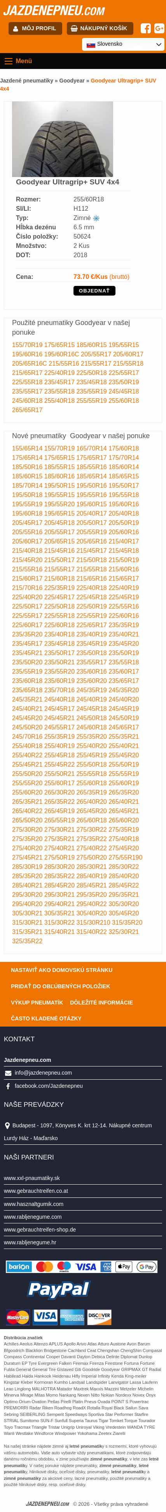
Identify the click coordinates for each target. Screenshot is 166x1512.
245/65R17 (123, 727)
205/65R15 (60, 541)
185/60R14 (123, 467)
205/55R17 (97, 354)
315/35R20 (127, 922)
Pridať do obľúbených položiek (60, 986)
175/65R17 (92, 457)
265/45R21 (123, 811)
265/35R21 (28, 801)
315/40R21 (60, 932)
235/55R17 (28, 391)
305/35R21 (60, 913)
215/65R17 (28, 373)
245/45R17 (60, 708)
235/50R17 (60, 653)
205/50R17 (92, 522)
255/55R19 (92, 400)
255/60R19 (123, 783)
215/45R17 (92, 550)
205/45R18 (60, 522)
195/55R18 (123, 495)
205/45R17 (28, 522)
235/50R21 (60, 662)
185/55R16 (92, 467)
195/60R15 (92, 504)
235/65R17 (123, 681)
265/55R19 (60, 820)
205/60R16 (123, 532)
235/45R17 (60, 382)
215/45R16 (60, 550)
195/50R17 (123, 485)
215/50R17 (60, 560)
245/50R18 (92, 718)
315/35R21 (28, 932)
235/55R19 (92, 391)
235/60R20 (92, 681)
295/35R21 (123, 894)
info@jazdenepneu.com (43, 1073)
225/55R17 (123, 373)
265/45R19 (60, 811)
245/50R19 (123, 718)
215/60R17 (28, 578)
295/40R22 (92, 904)
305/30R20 (123, 904)
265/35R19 (92, 792)
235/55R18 (60, 391)
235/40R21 (123, 634)
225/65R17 (92, 625)
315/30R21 (28, 922)
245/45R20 (28, 718)
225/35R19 (60, 588)
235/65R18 (28, 690)
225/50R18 (92, 373)
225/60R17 (28, 625)
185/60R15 (92, 345)
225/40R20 (28, 597)
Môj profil (39, 28)
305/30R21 (28, 913)
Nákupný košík (103, 28)
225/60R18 (60, 625)
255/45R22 (60, 764)
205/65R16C (30, 363)
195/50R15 (60, 485)
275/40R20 (28, 848)
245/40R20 (123, 699)
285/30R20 (60, 867)
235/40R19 (92, 634)
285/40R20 (123, 876)
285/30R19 (28, 867)
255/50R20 (28, 774)
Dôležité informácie (101, 1002)
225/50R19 (92, 606)
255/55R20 (28, 783)
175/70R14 (123, 457)
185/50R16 (28, 467)
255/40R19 (60, 746)
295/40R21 (60, 904)
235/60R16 (92, 671)
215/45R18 (123, 550)
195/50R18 (28, 495)
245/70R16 (28, 736)
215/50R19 (123, 560)
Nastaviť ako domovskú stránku (61, 970)
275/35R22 (92, 839)
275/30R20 (28, 829)
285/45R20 (60, 885)
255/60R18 (123, 400)
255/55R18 (92, 774)
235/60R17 (123, 671)
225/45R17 (60, 597)
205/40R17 (92, 513)
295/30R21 (60, 894)
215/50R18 (92, 560)
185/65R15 (123, 476)
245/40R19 (92, 699)
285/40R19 (92, 876)
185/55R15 (60, 467)
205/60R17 (128, 354)
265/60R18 (92, 820)
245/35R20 (123, 690)
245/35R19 (92, 690)
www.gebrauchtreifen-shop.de (40, 1229)
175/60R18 (123, 448)
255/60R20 (28, 792)
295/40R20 (28, 904)
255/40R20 (92, 746)
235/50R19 (123, 382)
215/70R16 (28, 588)
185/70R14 (28, 485)
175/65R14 (28, 457)
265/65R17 (27, 410)
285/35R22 (60, 876)
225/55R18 (28, 382)
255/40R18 (60, 400)
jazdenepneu (53, 10)
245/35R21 (28, 699)
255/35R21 (123, 736)
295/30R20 (28, 894)
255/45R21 (28, 764)
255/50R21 (60, 774)
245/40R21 (28, 708)
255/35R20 (92, 736)
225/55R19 (92, 615)
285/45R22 (123, 885)
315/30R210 (94, 922)
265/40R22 (28, 811)
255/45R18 (60, 755)
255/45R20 (123, 755)
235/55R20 (60, 671)
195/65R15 (60, 513)
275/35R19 (123, 829)
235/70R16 (60, 690)
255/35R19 (60, 736)
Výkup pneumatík (37, 1002)
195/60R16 (28, 354)
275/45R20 (123, 848)
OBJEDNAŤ (94, 291)
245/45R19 (123, 708)
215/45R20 (28, 560)
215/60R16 (123, 569)
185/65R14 (92, 476)
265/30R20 (60, 792)
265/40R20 (92, 801)
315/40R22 (92, 932)
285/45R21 (92, 885)
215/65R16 (92, 578)
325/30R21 (123, 932)
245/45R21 (60, 718)
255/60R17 (60, 783)
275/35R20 (28, 839)
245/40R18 (60, 699)
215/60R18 (60, 578)
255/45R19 (92, 755)
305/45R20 (123, 913)
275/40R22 (92, 848)
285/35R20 (28, 876)
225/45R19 (123, 597)
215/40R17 (123, 541)
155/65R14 (28, 448)
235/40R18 (60, 634)
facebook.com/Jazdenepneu (49, 1086)
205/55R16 (28, 532)
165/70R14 (92, 448)
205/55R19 (92, 532)
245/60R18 (28, 400)
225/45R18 (92, 597)
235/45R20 (123, 643)
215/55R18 (128, 363)
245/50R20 (28, 727)
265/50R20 (28, 820)
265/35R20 (123, 792)
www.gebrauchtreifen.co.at (36, 1191)
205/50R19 (123, 522)
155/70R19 (28, 345)
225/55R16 (123, 606)
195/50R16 (92, 485)
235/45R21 (28, 653)
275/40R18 (123, 839)
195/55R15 (123, 345)
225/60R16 (123, 615)
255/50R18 (92, 764)
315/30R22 (60, 922)
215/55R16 (65, 363)
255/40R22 (28, 755)
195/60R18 (28, 513)
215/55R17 (97, 363)
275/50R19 (60, 857)
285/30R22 (123, 867)
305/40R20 (92, 913)
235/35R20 (28, 634)
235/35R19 (123, 625)
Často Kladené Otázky (46, 1018)
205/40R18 (123, 513)
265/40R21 (123, 801)
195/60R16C (62, 354)
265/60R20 (123, 820)
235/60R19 (60, 681)
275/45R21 (28, 857)
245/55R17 (60, 727)
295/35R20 (92, 894)
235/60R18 (28, 681)
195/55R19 (28, 504)
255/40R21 (123, 746)
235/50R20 (28, 662)
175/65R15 (60, 345)
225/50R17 (28, 606)
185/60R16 (60, 476)
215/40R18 (28, 550)
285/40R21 (28, 885)
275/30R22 (92, 829)
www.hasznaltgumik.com (33, 1204)
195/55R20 (60, 504)
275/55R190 (125, 857)
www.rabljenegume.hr (30, 1242)
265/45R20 (92, 811)
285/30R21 (92, 867)
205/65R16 (92, 541)
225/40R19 (60, 373)
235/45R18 (92, 382)
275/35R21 (60, 839)
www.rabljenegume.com (33, 1217)
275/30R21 (60, 829)
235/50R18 (92, 653)
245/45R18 (123, 391)
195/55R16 (92, 495)
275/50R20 (92, 857)
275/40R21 (60, 848)
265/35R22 (60, 801)
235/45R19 (92, 643)
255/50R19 (123, 764)
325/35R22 (27, 941)
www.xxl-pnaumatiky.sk (32, 1178)
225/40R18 (92, 588)
